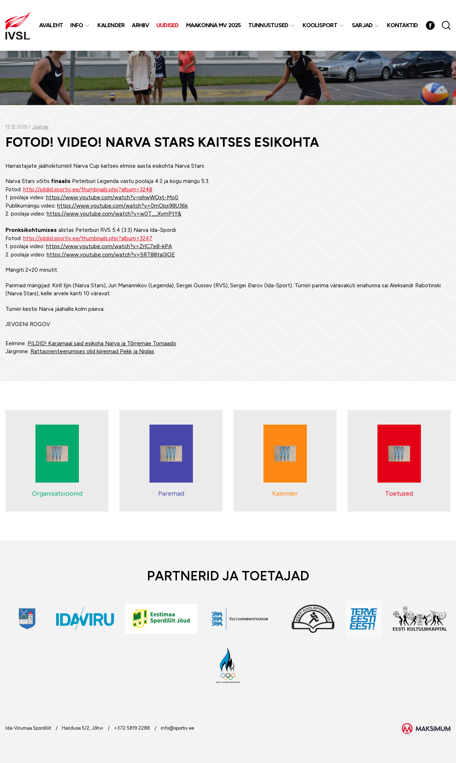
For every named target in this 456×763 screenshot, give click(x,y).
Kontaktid (402, 25)
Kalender (110, 25)
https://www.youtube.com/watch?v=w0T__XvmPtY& (114, 213)
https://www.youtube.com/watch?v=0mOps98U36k (122, 206)
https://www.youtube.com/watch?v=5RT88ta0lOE (111, 254)
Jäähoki (40, 127)
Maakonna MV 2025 (213, 25)
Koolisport (320, 25)
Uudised (167, 25)
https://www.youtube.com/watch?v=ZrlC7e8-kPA (109, 246)
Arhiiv (140, 25)
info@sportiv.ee (177, 728)
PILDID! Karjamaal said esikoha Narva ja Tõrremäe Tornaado (102, 343)
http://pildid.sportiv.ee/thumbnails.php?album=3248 (87, 189)
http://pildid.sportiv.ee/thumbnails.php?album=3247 (87, 238)
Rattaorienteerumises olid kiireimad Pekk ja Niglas (92, 351)
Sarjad (362, 25)
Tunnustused (268, 25)
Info (76, 25)
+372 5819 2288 (132, 728)
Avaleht (51, 25)
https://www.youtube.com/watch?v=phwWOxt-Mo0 (112, 197)
